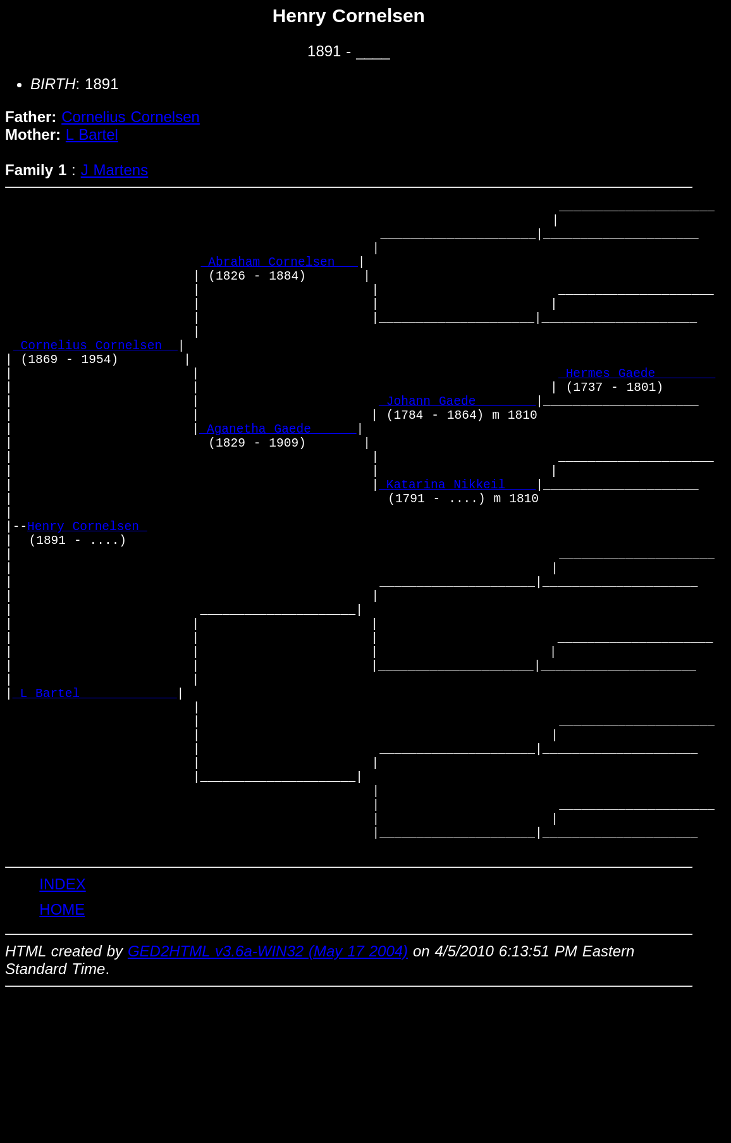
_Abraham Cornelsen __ (279, 276)
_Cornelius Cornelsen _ (95, 379)
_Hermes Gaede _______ (636, 413)
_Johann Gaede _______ (457, 447)
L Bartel (92, 134)
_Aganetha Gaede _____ (277, 481)
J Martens (115, 169)
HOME (62, 1057)
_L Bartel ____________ (95, 806)
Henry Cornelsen (87, 601)
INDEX (62, 1032)
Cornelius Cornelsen (130, 116)
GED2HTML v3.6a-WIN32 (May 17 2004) (268, 1099)
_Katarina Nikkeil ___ (457, 550)
